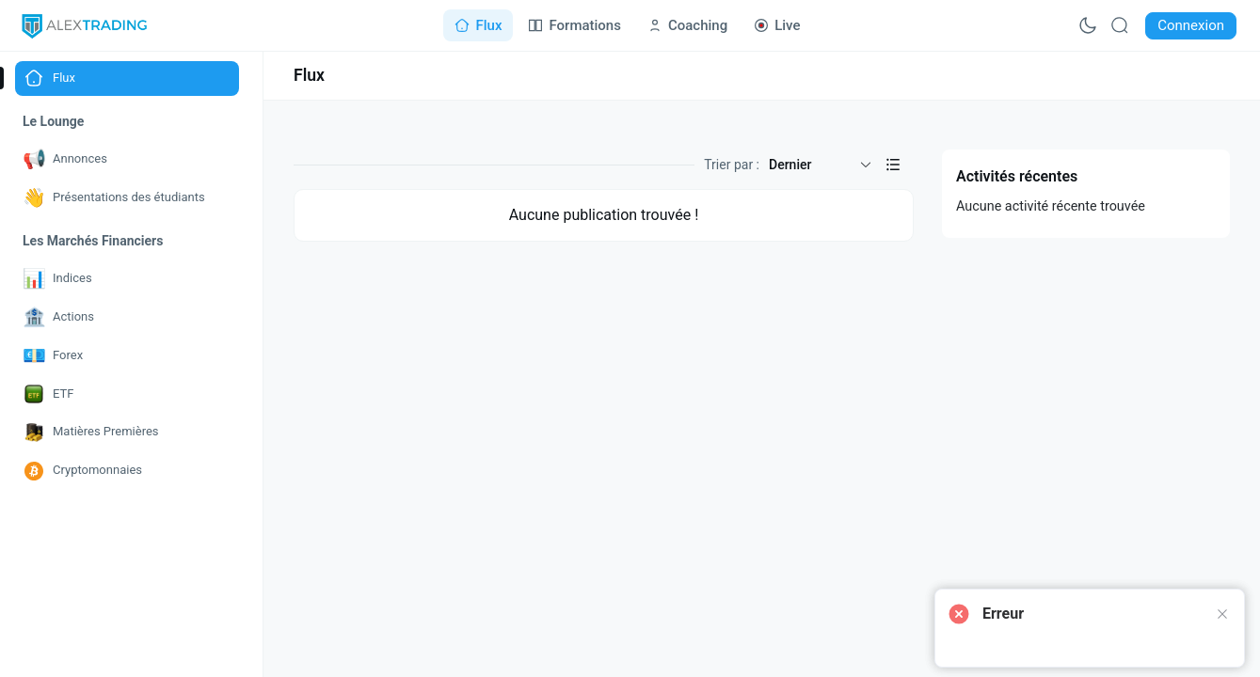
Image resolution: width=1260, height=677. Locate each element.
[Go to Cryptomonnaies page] (127, 470)
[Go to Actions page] (127, 317)
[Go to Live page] (776, 25)
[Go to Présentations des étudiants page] (127, 198)
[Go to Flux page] (478, 25)
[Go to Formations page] (574, 25)
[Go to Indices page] (127, 278)
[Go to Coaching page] (687, 25)
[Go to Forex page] (127, 355)
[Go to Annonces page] (127, 159)
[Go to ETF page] (127, 394)
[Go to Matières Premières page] (127, 432)
